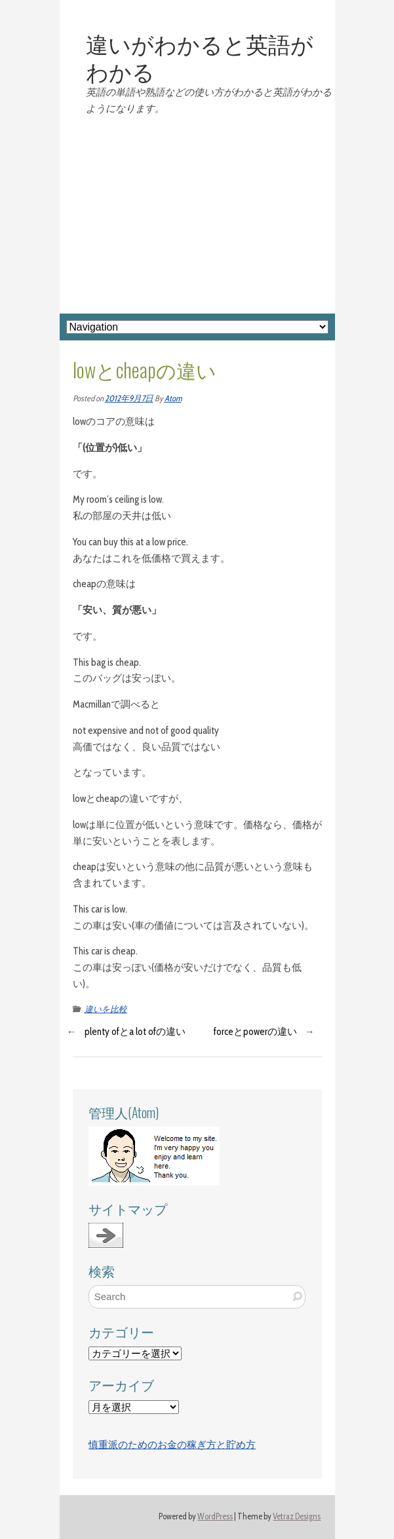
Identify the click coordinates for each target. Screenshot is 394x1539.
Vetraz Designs (297, 1516)
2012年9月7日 (129, 398)
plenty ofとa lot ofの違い (135, 1032)
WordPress (215, 1516)
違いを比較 (106, 1009)
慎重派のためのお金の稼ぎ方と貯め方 (172, 1445)
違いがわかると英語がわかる (199, 57)
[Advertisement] (197, 215)
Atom (173, 398)
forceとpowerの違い (255, 1032)
